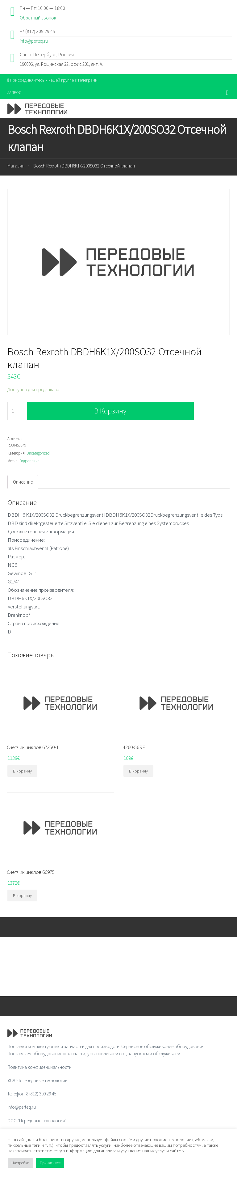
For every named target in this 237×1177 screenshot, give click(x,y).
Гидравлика (29, 461)
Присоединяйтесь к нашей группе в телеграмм (52, 80)
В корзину (110, 411)
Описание (23, 482)
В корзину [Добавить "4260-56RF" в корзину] (138, 771)
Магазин (15, 166)
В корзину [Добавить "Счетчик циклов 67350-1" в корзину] (22, 771)
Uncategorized (38, 453)
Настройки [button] (20, 1163)
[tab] (22, 482)
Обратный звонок (38, 18)
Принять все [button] (50, 1163)
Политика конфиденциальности (39, 1067)
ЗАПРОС (14, 92)
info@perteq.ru (34, 41)
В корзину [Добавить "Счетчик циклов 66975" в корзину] (22, 895)
